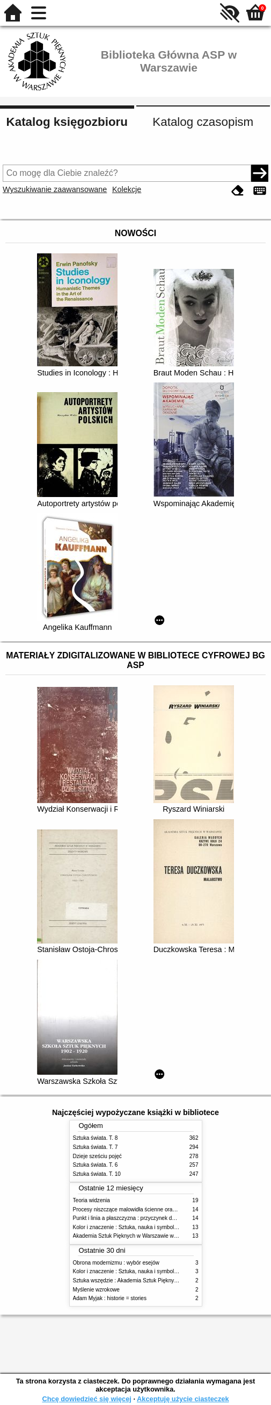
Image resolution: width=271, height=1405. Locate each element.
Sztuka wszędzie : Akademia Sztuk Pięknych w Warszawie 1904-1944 (156, 1280)
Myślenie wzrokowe (96, 1290)
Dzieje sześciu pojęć (97, 1156)
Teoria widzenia (91, 1200)
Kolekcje (126, 189)
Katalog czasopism (202, 122)
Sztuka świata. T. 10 (97, 1174)
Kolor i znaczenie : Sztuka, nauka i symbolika (127, 1227)
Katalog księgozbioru (67, 122)
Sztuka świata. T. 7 (95, 1147)
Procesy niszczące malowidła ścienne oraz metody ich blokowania (152, 1209)
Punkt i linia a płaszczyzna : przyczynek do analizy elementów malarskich (160, 1218)
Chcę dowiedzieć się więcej (86, 1399)
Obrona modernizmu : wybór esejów (116, 1263)
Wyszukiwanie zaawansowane (55, 189)
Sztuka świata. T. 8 (95, 1138)
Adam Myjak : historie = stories (110, 1298)
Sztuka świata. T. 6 (95, 1165)
